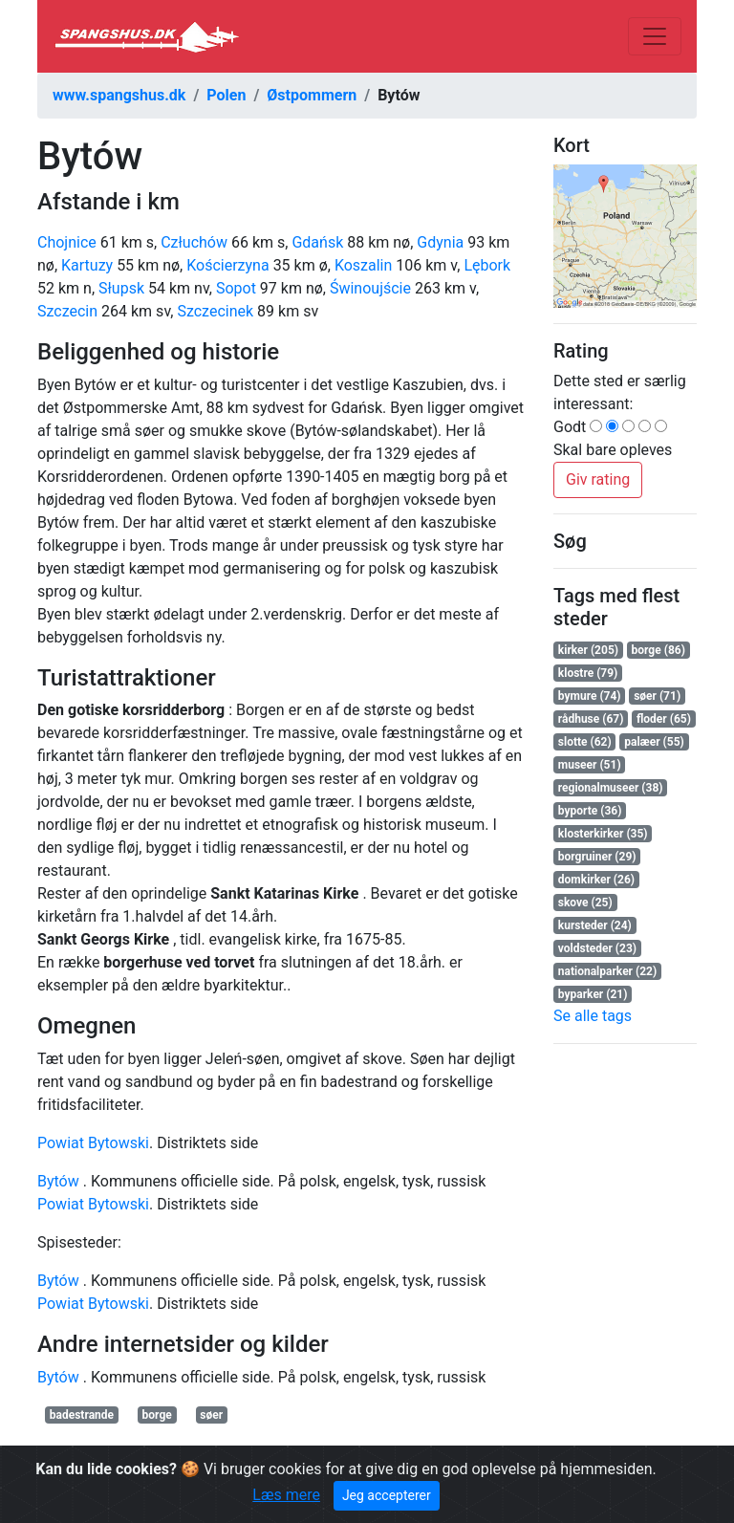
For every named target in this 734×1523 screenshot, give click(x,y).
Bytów (58, 1181)
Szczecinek (215, 311)
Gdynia (440, 242)
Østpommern (311, 95)
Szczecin (67, 311)
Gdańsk (317, 242)
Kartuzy (87, 265)
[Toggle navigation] (654, 36)
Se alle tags (592, 1016)
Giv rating (598, 479)
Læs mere (286, 1495)
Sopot (236, 288)
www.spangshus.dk (119, 95)
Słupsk (121, 288)
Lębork (487, 265)
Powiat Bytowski (93, 1143)
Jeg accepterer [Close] (386, 1495)
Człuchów (194, 242)
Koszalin (363, 265)
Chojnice (67, 242)
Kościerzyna (227, 265)
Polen (226, 95)
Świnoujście (370, 288)
